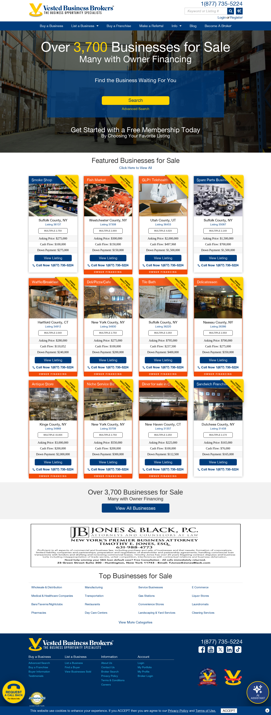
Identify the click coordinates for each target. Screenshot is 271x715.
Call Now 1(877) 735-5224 (53, 265)
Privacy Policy (109, 675)
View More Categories (135, 622)
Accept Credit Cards (37, 706)
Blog (193, 26)
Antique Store (43, 384)
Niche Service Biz (101, 384)
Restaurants (92, 604)
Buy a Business (51, 26)
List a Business (82, 26)
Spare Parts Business (214, 180)
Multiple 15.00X (53, 435)
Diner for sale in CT (157, 384)
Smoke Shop (42, 180)
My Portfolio (145, 667)
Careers (106, 684)
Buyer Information (39, 671)
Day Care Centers (96, 612)
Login (222, 17)
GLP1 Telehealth (155, 180)
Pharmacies (38, 612)
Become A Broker (218, 26)
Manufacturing (94, 587)
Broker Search (110, 671)
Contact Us (108, 667)
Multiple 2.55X (218, 333)
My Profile (143, 671)
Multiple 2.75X (53, 230)
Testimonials (36, 675)
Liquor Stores (200, 595)
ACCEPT (229, 711)
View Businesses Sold (78, 671)
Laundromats (200, 604)
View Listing (53, 258)
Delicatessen (207, 282)
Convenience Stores (151, 604)
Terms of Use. (206, 711)
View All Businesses (136, 508)
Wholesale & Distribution (46, 587)
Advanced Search (135, 109)
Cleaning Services (203, 612)
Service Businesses (150, 587)
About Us (106, 662)
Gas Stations (146, 595)
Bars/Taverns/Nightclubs (47, 604)
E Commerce (200, 587)
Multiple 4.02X (163, 230)
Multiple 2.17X (218, 435)
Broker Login (145, 675)
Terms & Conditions (113, 680)
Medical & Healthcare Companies (52, 595)
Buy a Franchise (119, 26)
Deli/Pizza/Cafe (99, 282)
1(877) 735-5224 (222, 3)
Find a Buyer (72, 667)
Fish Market (96, 180)
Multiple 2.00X (108, 230)
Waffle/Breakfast (45, 282)
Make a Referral (151, 26)
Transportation (94, 595)
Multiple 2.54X (53, 333)
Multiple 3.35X (163, 333)
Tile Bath (149, 282)
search (135, 100)
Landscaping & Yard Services (156, 612)
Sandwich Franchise (213, 384)
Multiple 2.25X (163, 435)
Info (174, 26)
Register (236, 17)
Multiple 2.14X (218, 230)
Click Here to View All (135, 168)
